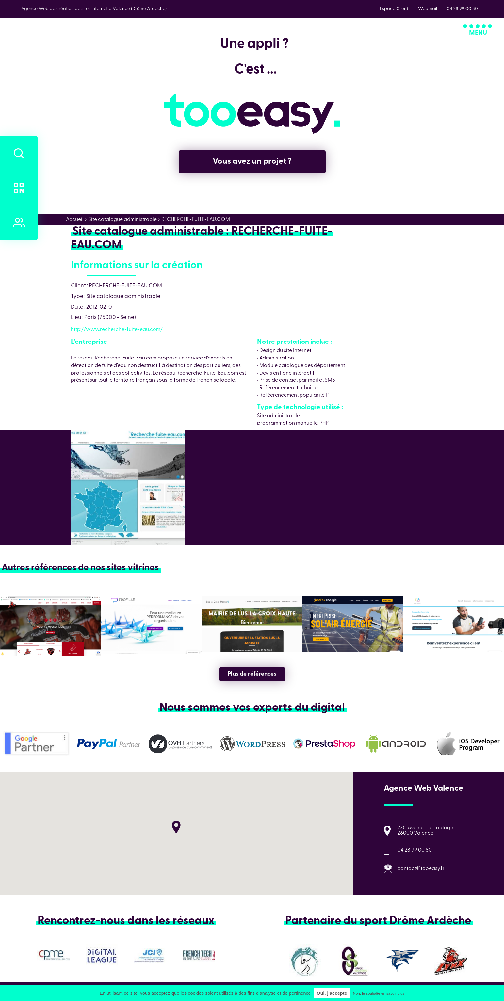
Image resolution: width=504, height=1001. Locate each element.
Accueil (75, 219)
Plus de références (252, 674)
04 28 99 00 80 (415, 850)
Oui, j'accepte (332, 993)
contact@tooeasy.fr (421, 868)
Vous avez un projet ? (252, 162)
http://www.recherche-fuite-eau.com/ (117, 329)
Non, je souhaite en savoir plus (378, 993)
